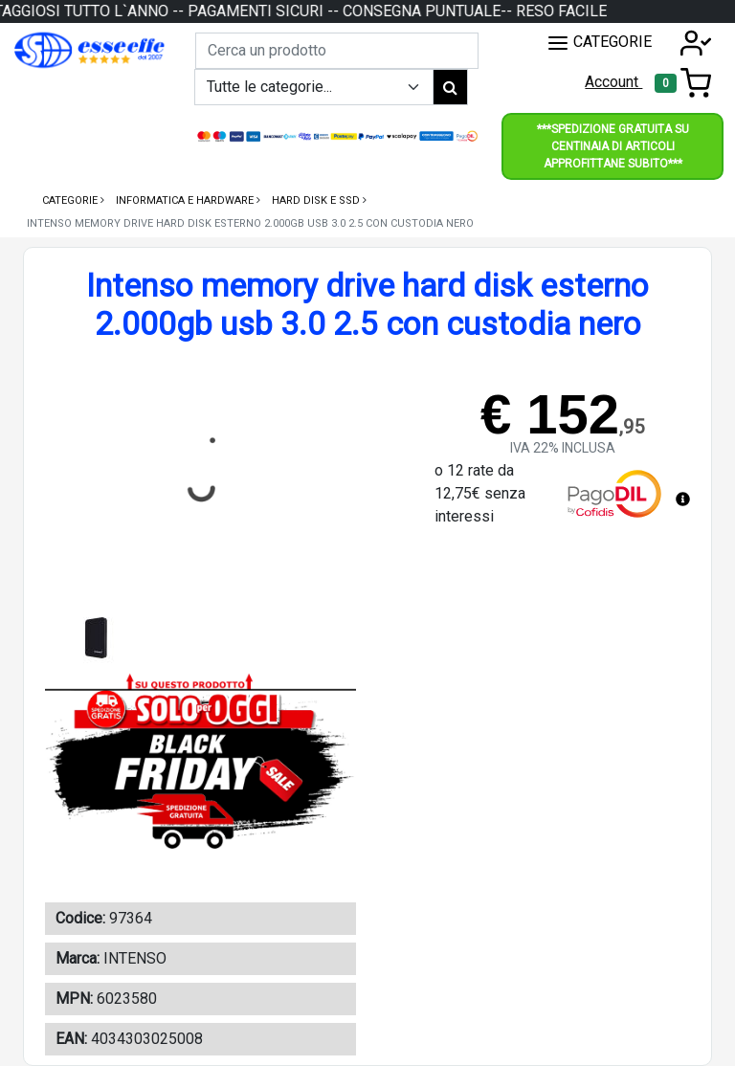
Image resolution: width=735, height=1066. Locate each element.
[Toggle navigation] (683, 83)
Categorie (71, 200)
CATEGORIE (599, 43)
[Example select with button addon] (314, 87)
